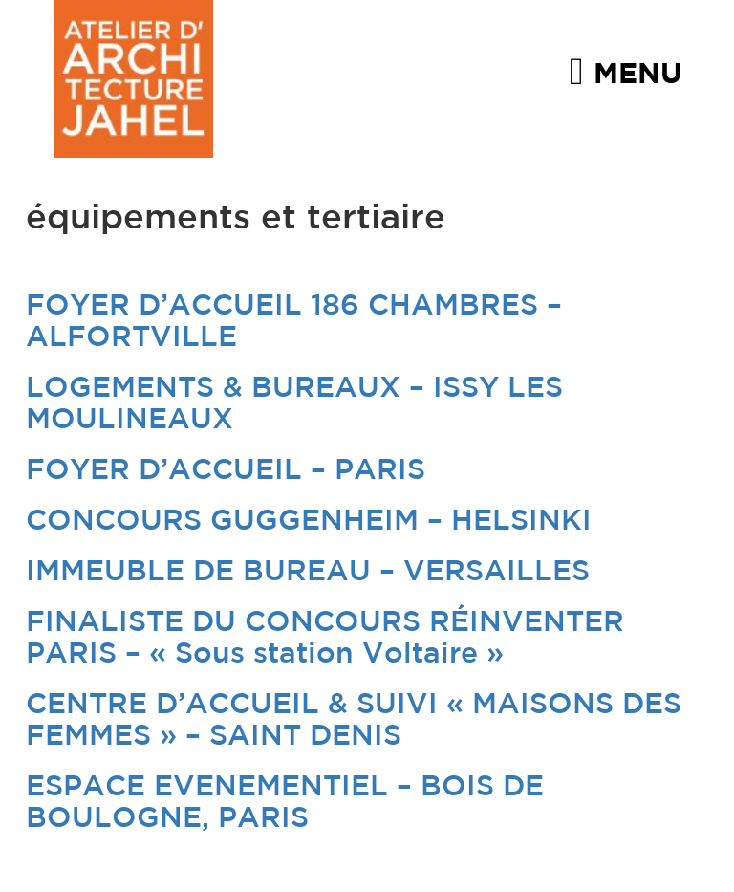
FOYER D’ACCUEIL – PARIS (225, 471)
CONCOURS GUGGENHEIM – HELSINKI (309, 521)
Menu (626, 70)
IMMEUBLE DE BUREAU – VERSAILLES (308, 572)
